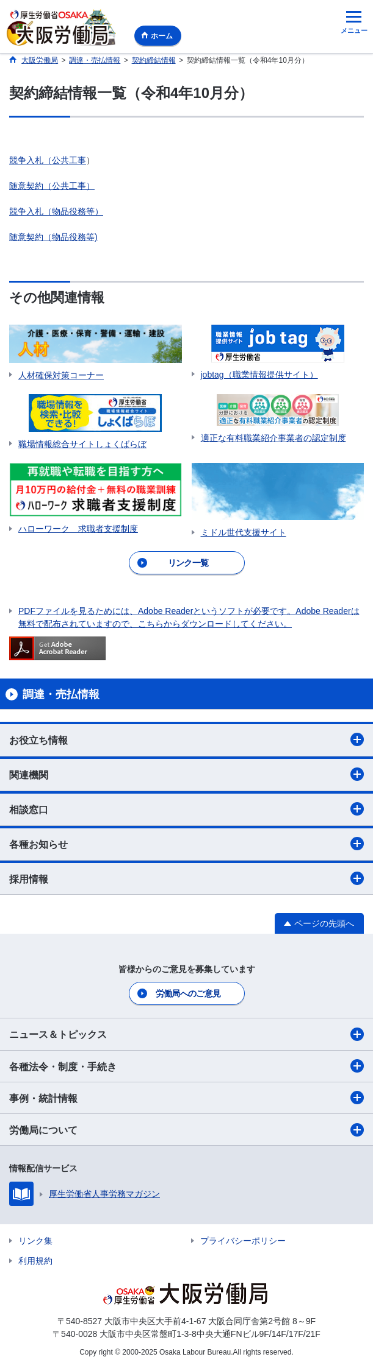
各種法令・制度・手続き (186, 1066)
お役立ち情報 (186, 739)
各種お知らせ (186, 843)
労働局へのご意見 (188, 993)
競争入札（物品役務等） (56, 211)
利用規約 (35, 1261)
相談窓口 (186, 809)
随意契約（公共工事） (52, 186)
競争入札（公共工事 (47, 160)
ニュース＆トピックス (186, 1034)
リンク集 (35, 1241)
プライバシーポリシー (243, 1241)
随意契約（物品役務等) (53, 237)
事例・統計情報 (186, 1097)
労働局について (186, 1130)
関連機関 (186, 774)
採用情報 (186, 878)
